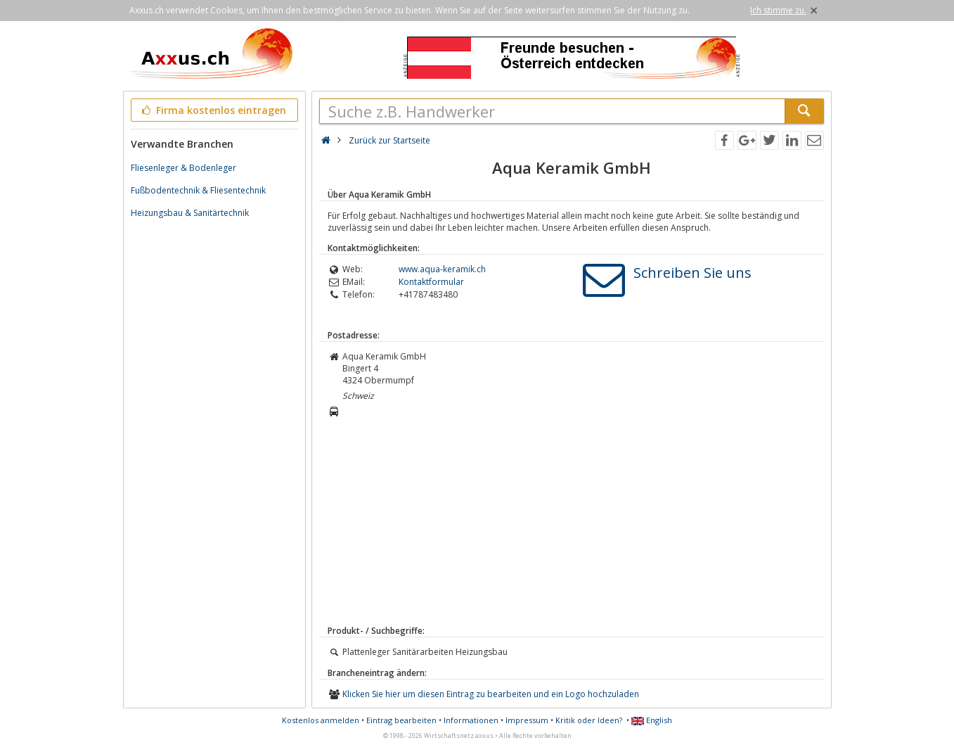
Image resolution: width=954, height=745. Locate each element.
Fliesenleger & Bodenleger (183, 168)
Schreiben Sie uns (692, 272)
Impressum (526, 720)
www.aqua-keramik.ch (442, 269)
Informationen (471, 720)
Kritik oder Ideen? (588, 720)
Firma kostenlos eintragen (213, 110)
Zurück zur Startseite (389, 140)
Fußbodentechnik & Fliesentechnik (198, 190)
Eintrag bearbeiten (401, 720)
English (651, 720)
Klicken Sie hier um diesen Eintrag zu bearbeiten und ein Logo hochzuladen (490, 694)
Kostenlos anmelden (320, 720)
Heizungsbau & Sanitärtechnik (190, 213)
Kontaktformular (431, 282)
